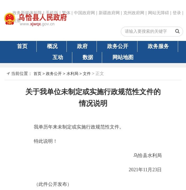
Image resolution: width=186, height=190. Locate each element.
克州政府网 (133, 13)
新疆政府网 (109, 13)
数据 (88, 57)
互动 (58, 57)
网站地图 (122, 57)
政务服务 (158, 46)
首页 (22, 46)
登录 (177, 13)
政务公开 (117, 46)
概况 (52, 46)
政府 (82, 46)
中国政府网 (84, 13)
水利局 (72, 73)
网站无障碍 (158, 13)
